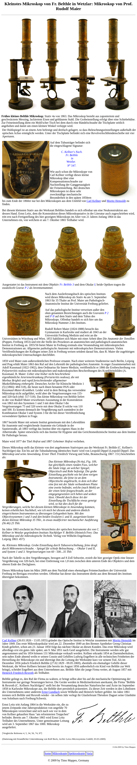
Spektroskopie (76, 753)
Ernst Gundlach (51, 691)
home (48, 753)
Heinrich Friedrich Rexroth (18, 672)
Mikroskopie (59, 753)
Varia (89, 753)
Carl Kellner (94, 200)
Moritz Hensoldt (116, 200)
